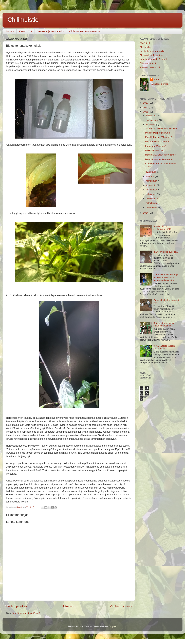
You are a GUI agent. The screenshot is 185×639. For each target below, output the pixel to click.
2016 (146, 107)
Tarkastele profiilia (159, 84)
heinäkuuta (152, 181)
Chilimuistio (23, 19)
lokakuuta (151, 124)
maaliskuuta (152, 198)
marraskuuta (152, 120)
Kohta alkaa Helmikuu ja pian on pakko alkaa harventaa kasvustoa (165, 277)
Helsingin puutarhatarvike (152, 51)
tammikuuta (152, 207)
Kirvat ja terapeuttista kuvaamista (164, 347)
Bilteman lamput (148, 63)
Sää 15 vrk (145, 43)
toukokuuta (152, 189)
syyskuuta (151, 172)
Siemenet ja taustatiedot (50, 31)
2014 (146, 213)
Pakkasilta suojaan (154, 150)
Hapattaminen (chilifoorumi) (153, 59)
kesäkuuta (151, 185)
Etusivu (10, 31)
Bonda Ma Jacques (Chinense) (160, 154)
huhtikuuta (151, 194)
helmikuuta (151, 203)
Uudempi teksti (16, 606)
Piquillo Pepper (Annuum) (158, 132)
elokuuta (150, 176)
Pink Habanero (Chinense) (158, 137)
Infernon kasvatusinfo (150, 67)
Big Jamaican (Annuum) (157, 141)
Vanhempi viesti (121, 606)
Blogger (113, 626)
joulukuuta (151, 115)
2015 (146, 112)
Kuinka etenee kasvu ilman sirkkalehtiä (163, 324)
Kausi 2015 (25, 31)
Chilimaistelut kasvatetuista (84, 31)
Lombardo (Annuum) (155, 146)
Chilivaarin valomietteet (151, 55)
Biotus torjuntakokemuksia (158, 159)
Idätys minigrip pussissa (165, 252)
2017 (146, 103)
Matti (156, 79)
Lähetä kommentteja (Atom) (26, 613)
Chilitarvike (145, 47)
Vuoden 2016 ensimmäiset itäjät (161, 128)
